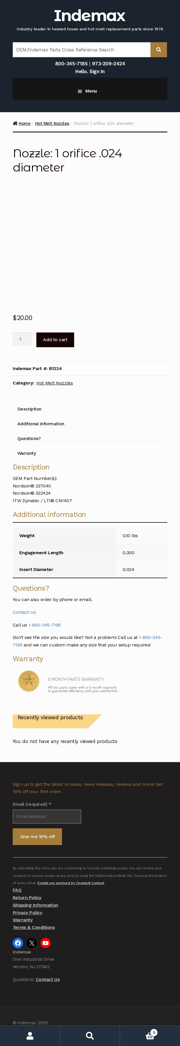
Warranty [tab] (26, 453)
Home (24, 123)
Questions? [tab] (29, 438)
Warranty (23, 920)
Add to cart (55, 339)
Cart (139, 1031)
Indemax (89, 15)
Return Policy (27, 897)
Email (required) (32, 804)
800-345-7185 (71, 63)
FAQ (17, 890)
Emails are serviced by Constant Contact (71, 883)
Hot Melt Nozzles (52, 123)
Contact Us (24, 612)
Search (90, 1035)
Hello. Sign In (89, 71)
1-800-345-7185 (44, 625)
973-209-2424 (108, 63)
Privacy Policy (27, 912)
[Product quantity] (22, 339)
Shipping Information (35, 905)
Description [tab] (29, 409)
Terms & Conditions (34, 927)
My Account (30, 1035)
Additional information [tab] (40, 423)
